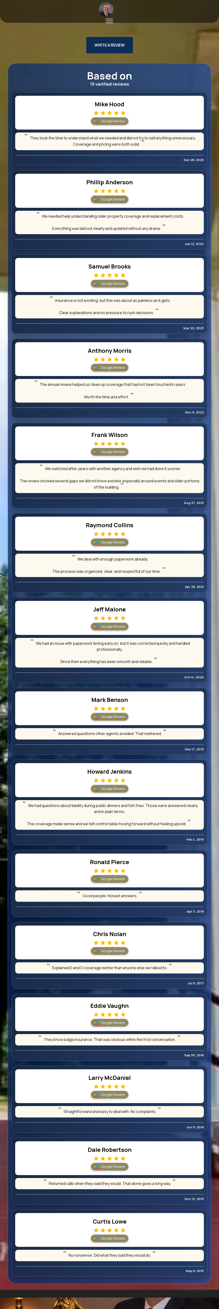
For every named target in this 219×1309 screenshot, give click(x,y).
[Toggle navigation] (109, 20)
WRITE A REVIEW (109, 45)
